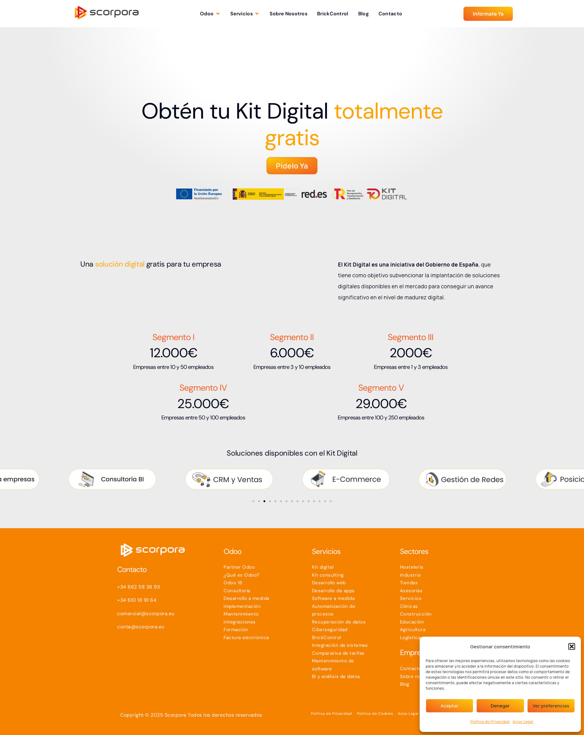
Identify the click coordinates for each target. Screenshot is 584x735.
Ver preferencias (551, 706)
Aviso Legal (523, 721)
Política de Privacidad (490, 721)
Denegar (500, 706)
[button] (572, 646)
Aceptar (450, 706)
